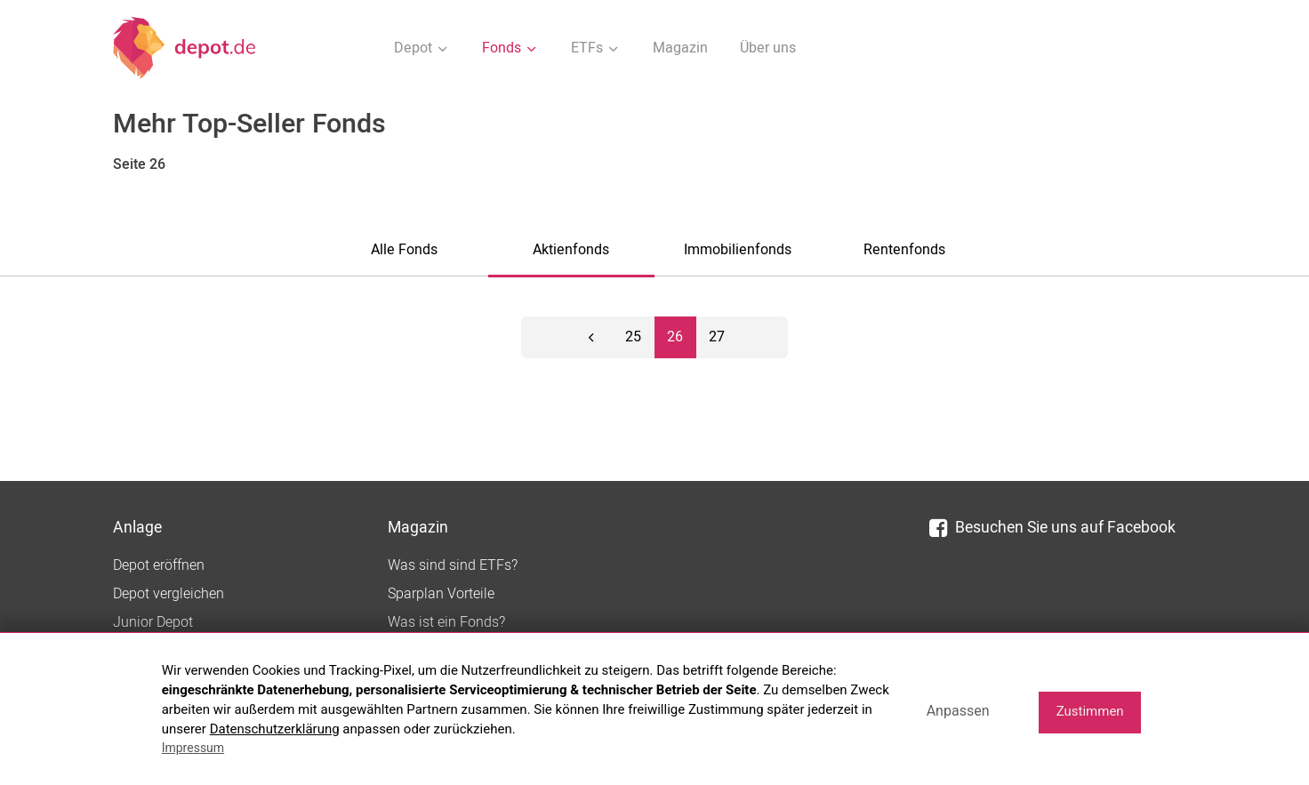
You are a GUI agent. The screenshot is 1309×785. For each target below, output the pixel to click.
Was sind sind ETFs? (453, 565)
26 (675, 337)
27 (717, 337)
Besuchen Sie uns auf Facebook (1052, 528)
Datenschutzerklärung (275, 729)
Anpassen (958, 710)
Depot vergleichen (168, 594)
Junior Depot (153, 622)
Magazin (680, 48)
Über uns (768, 48)
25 (633, 337)
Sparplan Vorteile (441, 594)
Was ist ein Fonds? (446, 622)
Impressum (193, 748)
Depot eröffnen (159, 565)
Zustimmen (1090, 711)
